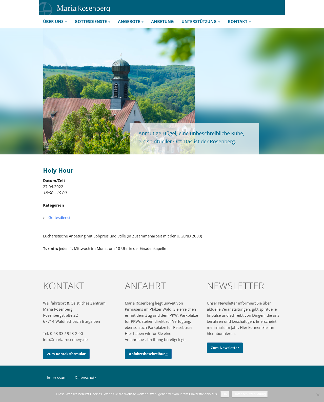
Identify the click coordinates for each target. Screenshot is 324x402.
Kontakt (239, 21)
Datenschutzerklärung (250, 394)
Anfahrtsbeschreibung (148, 353)
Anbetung (162, 21)
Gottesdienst (59, 217)
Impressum (57, 377)
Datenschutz (85, 377)
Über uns (55, 21)
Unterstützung (200, 21)
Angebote (131, 21)
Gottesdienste (92, 21)
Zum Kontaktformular (66, 353)
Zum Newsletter (225, 347)
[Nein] (317, 394)
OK (224, 394)
